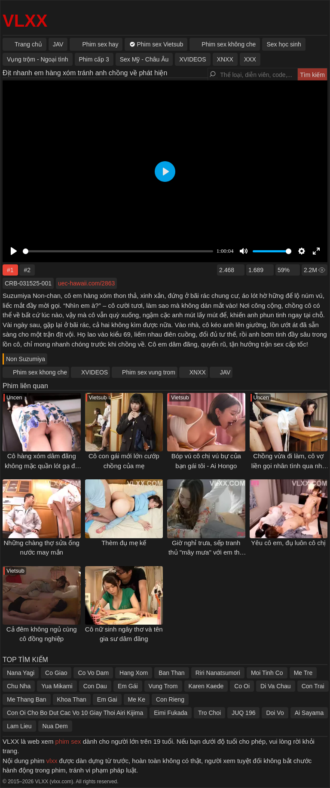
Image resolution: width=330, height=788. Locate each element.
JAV (225, 372)
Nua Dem (55, 726)
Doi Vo (275, 712)
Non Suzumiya (25, 359)
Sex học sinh (283, 44)
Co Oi (242, 686)
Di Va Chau (275, 686)
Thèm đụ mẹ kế (123, 542)
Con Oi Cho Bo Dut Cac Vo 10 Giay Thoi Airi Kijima (75, 712)
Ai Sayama (309, 712)
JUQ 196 (243, 712)
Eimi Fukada (170, 712)
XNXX (197, 372)
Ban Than (171, 672)
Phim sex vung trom (148, 372)
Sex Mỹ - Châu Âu (144, 59)
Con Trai (313, 686)
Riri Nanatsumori (218, 672)
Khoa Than (71, 699)
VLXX (25, 20)
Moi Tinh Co (267, 672)
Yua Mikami (56, 686)
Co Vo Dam (93, 672)
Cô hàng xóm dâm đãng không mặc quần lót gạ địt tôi (41, 465)
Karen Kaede (206, 686)
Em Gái (128, 686)
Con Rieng (170, 699)
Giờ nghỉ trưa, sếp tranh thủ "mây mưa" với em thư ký (206, 552)
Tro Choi (209, 712)
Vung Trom (163, 686)
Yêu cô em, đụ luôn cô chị (288, 542)
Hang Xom (133, 672)
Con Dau (95, 686)
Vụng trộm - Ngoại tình (37, 59)
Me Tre (303, 672)
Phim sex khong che (40, 372)
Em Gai (107, 699)
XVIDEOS (94, 372)
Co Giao (56, 672)
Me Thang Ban (26, 699)
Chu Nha (19, 686)
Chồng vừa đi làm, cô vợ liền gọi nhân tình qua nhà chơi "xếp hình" (288, 465)
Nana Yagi (20, 672)
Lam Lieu (19, 726)
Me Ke (136, 699)
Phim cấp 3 (94, 59)
